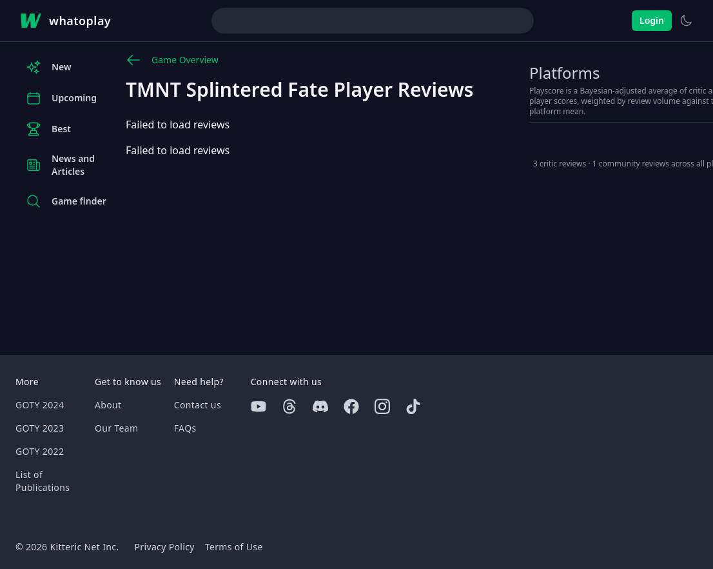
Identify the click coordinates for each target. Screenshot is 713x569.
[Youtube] (258, 406)
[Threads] (289, 406)
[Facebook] (351, 406)
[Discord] (320, 406)
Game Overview (172, 60)
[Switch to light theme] (685, 20)
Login (652, 20)
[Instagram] (382, 406)
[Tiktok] (413, 406)
